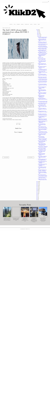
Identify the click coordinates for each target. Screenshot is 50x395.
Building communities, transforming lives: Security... (41, 154)
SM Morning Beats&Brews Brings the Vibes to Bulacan (42, 55)
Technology (27, 24)
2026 (37, 29)
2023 (37, 184)
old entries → (30, 157)
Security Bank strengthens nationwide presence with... (42, 157)
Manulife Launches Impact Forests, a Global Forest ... (42, 49)
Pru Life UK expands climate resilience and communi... (42, 79)
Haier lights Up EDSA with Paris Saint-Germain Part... (42, 114)
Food (15, 24)
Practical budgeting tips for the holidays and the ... (42, 159)
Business (18, 24)
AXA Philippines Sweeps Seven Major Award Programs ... (42, 151)
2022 (37, 185)
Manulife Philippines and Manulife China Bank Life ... (42, 51)
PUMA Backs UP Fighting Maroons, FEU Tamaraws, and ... (42, 173)
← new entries (5, 157)
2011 (37, 199)
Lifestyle (10, 24)
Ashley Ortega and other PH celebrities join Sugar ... (42, 104)
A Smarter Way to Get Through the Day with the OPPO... (42, 72)
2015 (37, 194)
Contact (35, 24)
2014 (37, 195)
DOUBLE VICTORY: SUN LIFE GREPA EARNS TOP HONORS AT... (42, 122)
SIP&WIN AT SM (40, 57)
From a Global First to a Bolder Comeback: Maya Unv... (42, 106)
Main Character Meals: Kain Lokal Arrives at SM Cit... (42, 42)
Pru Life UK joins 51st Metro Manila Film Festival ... (42, 177)
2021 (37, 186)
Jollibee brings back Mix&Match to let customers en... (41, 96)
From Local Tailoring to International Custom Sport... (42, 125)
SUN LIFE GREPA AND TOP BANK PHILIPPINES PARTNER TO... (42, 141)
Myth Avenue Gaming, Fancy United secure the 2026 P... (42, 82)
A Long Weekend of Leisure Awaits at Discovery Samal (42, 132)
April (38, 32)
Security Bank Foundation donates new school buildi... (42, 134)
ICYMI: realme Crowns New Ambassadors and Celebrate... (42, 162)
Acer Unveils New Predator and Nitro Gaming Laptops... (42, 117)
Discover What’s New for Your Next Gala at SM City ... (42, 44)
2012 (37, 198)
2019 (37, 189)
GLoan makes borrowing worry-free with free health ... (42, 61)
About (39, 24)
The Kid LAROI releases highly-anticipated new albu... (42, 90)
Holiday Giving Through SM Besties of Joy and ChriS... (42, 119)
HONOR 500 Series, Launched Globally (41, 137)
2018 (37, 190)
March (38, 33)
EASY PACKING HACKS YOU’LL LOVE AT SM (41, 59)
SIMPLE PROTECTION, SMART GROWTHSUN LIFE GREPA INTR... (42, 144)
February (38, 34)
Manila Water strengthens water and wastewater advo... (42, 93)
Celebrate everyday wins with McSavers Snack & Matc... (42, 40)
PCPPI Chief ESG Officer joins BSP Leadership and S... (42, 75)
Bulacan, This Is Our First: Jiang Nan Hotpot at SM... (42, 179)
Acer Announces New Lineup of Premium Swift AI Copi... (42, 101)
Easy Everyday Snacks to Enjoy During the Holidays (42, 175)
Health (31, 24)
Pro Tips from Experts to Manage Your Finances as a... (42, 109)
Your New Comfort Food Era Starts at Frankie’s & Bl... (42, 37)
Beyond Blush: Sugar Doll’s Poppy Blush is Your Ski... (42, 77)
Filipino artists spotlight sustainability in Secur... (42, 149)
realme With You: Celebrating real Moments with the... (42, 147)
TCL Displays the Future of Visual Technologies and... (42, 70)
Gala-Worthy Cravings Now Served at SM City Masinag (42, 46)
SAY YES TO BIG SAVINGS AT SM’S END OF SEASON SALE (42, 129)
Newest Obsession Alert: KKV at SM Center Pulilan (42, 127)
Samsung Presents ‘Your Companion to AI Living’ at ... (42, 112)
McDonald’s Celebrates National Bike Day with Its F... (42, 99)
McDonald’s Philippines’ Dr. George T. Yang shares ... (42, 170)
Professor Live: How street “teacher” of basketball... (42, 139)
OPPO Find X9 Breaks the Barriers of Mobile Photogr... (42, 88)
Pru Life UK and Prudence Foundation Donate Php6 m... (42, 85)
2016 (37, 193)
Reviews (22, 24)
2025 (37, 181)
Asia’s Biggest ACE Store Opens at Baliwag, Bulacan (42, 53)
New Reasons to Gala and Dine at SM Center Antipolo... (42, 67)
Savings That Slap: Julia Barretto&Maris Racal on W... (42, 64)
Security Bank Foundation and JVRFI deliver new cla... (42, 168)
